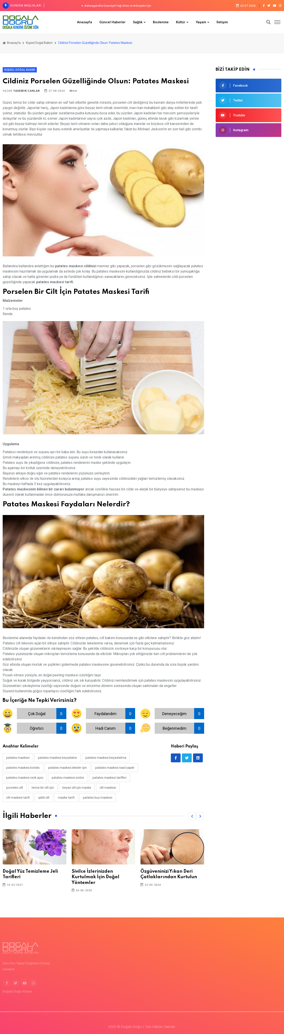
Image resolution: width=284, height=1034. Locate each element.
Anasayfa (84, 22)
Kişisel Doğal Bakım (39, 43)
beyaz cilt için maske (76, 787)
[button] (192, 816)
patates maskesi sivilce (68, 777)
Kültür (180, 22)
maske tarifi (66, 797)
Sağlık (137, 22)
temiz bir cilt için (43, 787)
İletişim (222, 22)
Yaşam (201, 22)
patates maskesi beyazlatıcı (57, 757)
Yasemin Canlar (26, 90)
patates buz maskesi (97, 797)
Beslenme (161, 22)
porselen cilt (14, 787)
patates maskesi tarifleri (109, 777)
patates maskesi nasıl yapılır (114, 767)
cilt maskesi (108, 787)
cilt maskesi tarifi (18, 797)
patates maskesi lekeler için (67, 767)
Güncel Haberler (112, 22)
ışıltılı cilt (43, 797)
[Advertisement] (248, 212)
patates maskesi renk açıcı (24, 777)
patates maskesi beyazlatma (105, 757)
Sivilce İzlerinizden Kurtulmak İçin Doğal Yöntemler (95, 877)
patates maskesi (18, 757)
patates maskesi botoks (23, 767)
